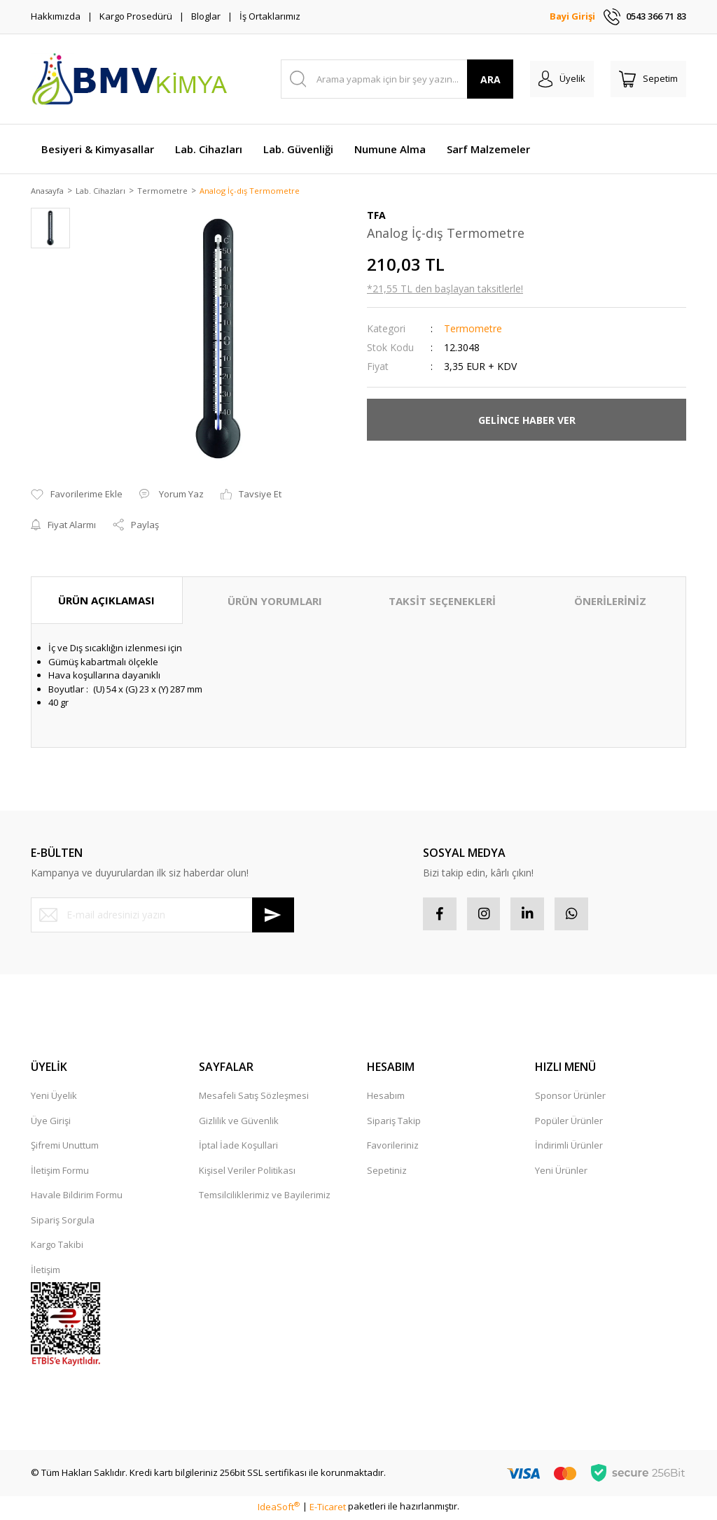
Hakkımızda (56, 16)
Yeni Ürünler (561, 1173)
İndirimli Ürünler (569, 1148)
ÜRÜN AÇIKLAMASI (106, 601)
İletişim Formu (60, 1173)
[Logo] (129, 79)
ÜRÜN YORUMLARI (275, 602)
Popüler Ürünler (569, 1123)
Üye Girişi (51, 1123)
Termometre (473, 329)
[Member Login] (562, 79)
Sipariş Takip (394, 1123)
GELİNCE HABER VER (527, 420)
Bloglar (206, 16)
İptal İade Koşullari (238, 1148)
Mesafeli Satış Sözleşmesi (254, 1098)
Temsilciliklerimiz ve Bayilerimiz (264, 1197)
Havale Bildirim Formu (77, 1197)
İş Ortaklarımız (269, 16)
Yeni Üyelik (54, 1098)
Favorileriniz (393, 1148)
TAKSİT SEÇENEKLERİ (442, 602)
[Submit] (273, 915)
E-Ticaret (327, 1509)
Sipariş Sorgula (63, 1222)
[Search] (397, 79)
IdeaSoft (279, 1509)
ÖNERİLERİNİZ (610, 602)
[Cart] (648, 79)
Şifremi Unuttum (65, 1148)
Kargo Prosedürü (135, 16)
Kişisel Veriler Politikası (247, 1173)
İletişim (45, 1272)
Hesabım (386, 1098)
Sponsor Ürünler (570, 1098)
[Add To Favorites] (77, 496)
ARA (490, 79)
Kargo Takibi (57, 1247)
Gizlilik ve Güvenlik (239, 1123)
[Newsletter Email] (162, 915)
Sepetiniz (387, 1173)
